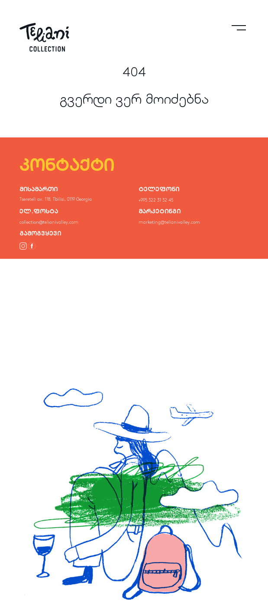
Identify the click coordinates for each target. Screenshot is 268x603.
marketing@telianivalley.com (169, 222)
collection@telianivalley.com (48, 222)
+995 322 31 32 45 (156, 200)
